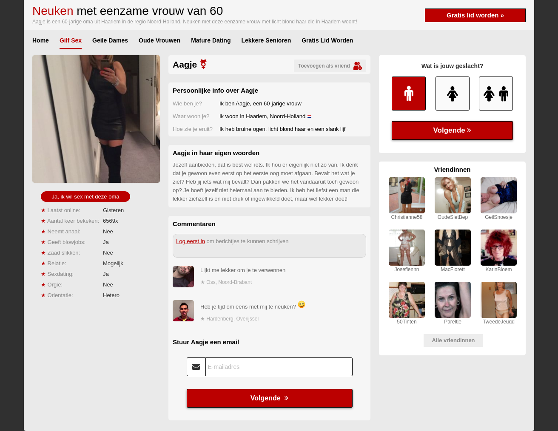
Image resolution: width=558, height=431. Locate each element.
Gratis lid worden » (475, 15)
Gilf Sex (71, 40)
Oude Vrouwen (159, 40)
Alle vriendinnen (453, 340)
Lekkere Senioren (266, 40)
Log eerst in (190, 241)
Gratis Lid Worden (327, 40)
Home (40, 40)
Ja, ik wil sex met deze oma (86, 196)
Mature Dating (211, 40)
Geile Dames (110, 40)
